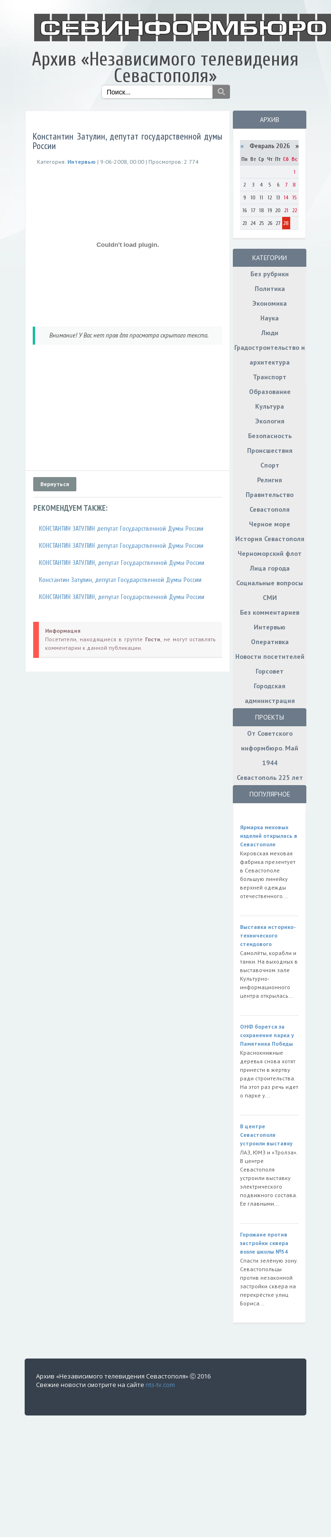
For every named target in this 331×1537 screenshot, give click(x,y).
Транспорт (269, 377)
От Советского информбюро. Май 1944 (269, 748)
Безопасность (270, 435)
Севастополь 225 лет (270, 777)
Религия (269, 480)
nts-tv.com (160, 1384)
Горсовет (270, 671)
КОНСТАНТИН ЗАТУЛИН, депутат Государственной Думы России (121, 563)
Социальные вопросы (269, 583)
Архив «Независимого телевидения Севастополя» (165, 67)
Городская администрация (270, 693)
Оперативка (270, 641)
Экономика (269, 303)
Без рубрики (269, 274)
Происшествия (270, 450)
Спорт (269, 465)
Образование (270, 391)
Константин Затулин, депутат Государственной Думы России (120, 580)
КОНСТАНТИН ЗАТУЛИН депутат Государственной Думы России (121, 529)
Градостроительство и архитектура (269, 354)
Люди (269, 332)
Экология (270, 421)
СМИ (270, 597)
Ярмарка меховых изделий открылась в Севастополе (268, 836)
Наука (269, 318)
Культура (269, 406)
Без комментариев (269, 612)
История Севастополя (269, 538)
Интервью (269, 627)
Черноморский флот (270, 553)
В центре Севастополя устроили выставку (266, 1135)
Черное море (269, 524)
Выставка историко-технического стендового (268, 935)
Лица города (270, 568)
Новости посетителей (269, 656)
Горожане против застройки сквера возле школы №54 (264, 1243)
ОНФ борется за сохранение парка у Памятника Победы (267, 1035)
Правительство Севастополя (270, 502)
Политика (270, 288)
